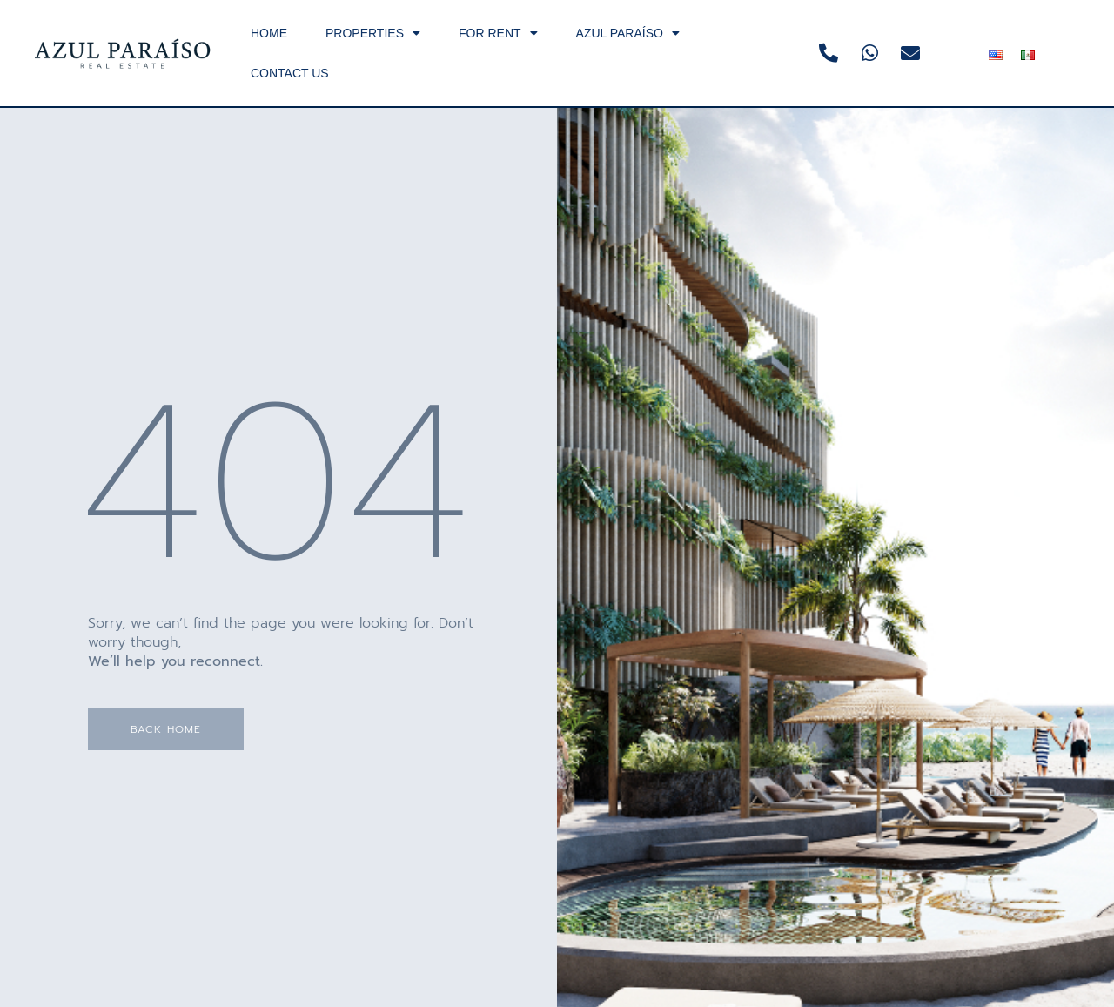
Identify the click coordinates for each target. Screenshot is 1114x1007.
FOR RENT (498, 33)
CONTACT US (290, 73)
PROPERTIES (372, 33)
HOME (269, 33)
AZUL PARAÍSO (628, 33)
